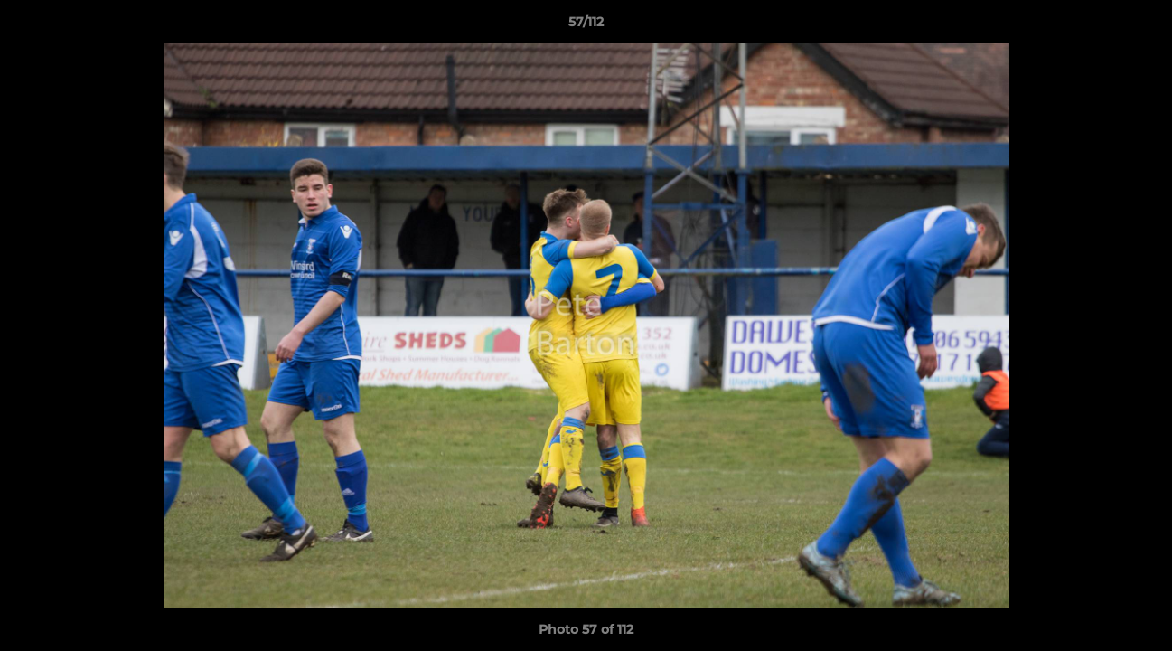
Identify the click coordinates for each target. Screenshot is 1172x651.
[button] (1139, 26)
